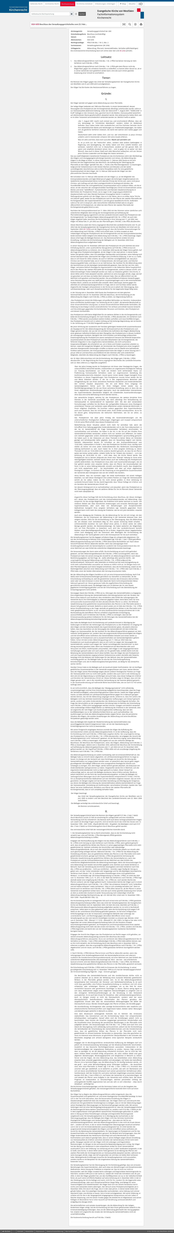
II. (32, 35)
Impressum (40, 1231)
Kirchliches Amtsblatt (84, 4)
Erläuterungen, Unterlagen (105, 4)
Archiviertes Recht (52, 4)
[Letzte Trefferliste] (76, 14)
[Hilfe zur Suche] (71, 14)
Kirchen (6, 1231)
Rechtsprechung (68, 4)
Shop (123, 4)
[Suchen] (82, 14)
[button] (140, 4)
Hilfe (81, 1231)
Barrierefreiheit (71, 1231)
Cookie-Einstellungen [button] (93, 1231)
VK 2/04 (122, 51)
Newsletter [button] (29, 1231)
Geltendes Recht (36, 4)
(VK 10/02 (86, 229)
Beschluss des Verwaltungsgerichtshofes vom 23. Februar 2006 (62, 24)
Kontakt (20, 1231)
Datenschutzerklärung (55, 1231)
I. (32, 31)
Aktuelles (132, 4)
